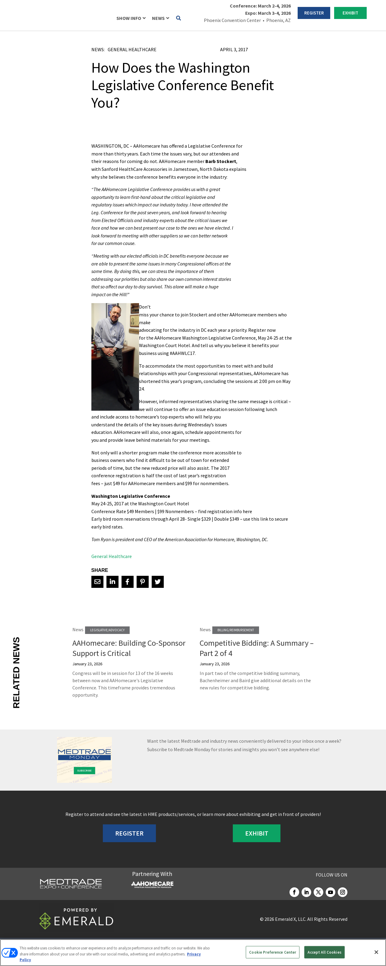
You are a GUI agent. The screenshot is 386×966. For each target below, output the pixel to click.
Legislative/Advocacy (107, 630)
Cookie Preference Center (272, 952)
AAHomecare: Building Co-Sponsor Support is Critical (128, 648)
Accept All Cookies (324, 952)
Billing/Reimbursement (235, 630)
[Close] (376, 952)
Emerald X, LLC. (290, 919)
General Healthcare (132, 49)
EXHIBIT (350, 13)
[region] (193, 952)
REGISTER (314, 13)
